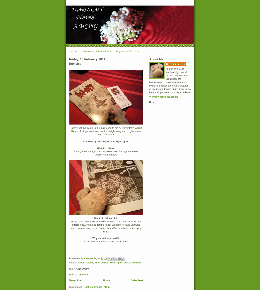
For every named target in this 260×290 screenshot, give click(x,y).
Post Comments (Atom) (97, 287)
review (89, 262)
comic (81, 262)
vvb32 (127, 262)
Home (74, 51)
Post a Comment (78, 274)
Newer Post (75, 280)
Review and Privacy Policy (97, 51)
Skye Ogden (101, 262)
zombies (137, 262)
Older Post (137, 280)
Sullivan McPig (177, 64)
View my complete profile (163, 96)
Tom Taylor (116, 262)
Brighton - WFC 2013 (127, 51)
